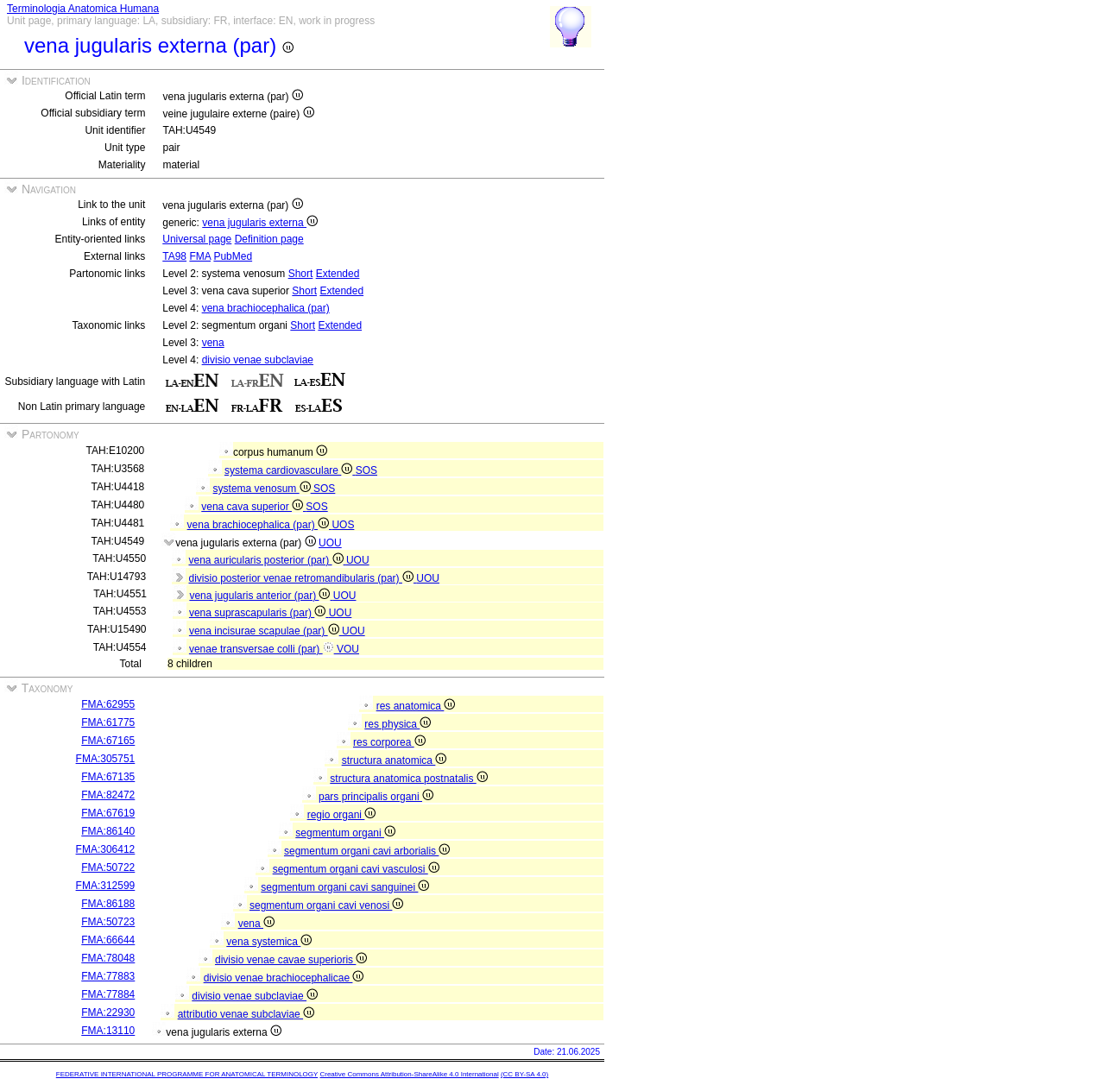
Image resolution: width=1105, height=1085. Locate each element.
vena (213, 343)
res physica (397, 724)
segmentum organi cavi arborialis (367, 851)
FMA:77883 (108, 976)
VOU (348, 649)
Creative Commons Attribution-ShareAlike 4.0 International (408, 1074)
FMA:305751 (106, 759)
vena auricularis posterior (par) (266, 560)
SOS (366, 470)
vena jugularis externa (260, 223)
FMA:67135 (108, 777)
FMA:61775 (108, 722)
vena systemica (269, 942)
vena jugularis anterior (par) (260, 596)
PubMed (232, 256)
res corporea (389, 742)
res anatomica (416, 706)
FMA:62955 (108, 704)
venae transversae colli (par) (263, 649)
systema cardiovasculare (290, 470)
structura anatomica (394, 760)
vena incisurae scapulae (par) (265, 631)
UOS (343, 525)
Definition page (269, 239)
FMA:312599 (106, 886)
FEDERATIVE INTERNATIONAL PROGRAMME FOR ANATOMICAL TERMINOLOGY (187, 1074)
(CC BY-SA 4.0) (524, 1074)
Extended (338, 274)
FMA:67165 (108, 741)
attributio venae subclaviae (246, 1014)
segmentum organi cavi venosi (326, 905)
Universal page (196, 239)
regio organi (341, 815)
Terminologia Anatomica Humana (83, 9)
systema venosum (263, 489)
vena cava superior (253, 507)
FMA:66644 (108, 940)
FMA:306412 (106, 849)
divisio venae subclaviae (257, 360)
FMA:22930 (108, 1012)
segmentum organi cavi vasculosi (356, 869)
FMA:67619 (108, 813)
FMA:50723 (108, 922)
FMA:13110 (108, 1031)
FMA (200, 256)
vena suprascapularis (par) (259, 613)
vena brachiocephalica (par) (266, 308)
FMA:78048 (108, 958)
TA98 (174, 256)
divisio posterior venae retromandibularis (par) (302, 578)
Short (300, 274)
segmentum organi (345, 833)
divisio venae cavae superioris (291, 960)
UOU (330, 543)
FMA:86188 (108, 904)
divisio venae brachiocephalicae (284, 978)
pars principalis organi (376, 797)
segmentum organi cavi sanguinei (345, 887)
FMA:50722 (108, 867)
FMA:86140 (108, 831)
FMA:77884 (108, 994)
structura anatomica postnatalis (408, 779)
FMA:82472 (108, 795)
